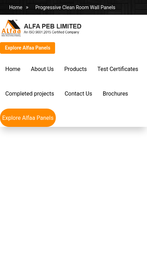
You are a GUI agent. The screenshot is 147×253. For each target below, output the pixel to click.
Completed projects (29, 93)
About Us (42, 69)
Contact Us (78, 93)
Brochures (115, 93)
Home (15, 7)
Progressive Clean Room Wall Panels (75, 7)
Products (75, 69)
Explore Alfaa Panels (27, 48)
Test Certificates (117, 69)
